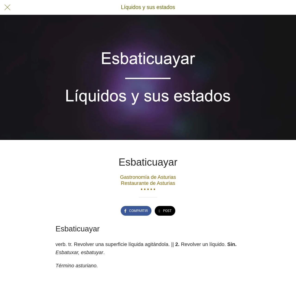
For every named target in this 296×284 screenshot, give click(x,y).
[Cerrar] (7, 7)
